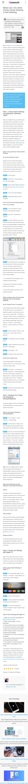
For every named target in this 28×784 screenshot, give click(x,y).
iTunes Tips (13, 686)
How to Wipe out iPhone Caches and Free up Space (14, 760)
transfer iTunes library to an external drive (12, 659)
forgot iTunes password (18, 187)
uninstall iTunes (18, 140)
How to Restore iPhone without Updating (14, 739)
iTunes (12, 45)
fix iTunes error (10, 531)
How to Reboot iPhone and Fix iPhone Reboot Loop (14, 715)
